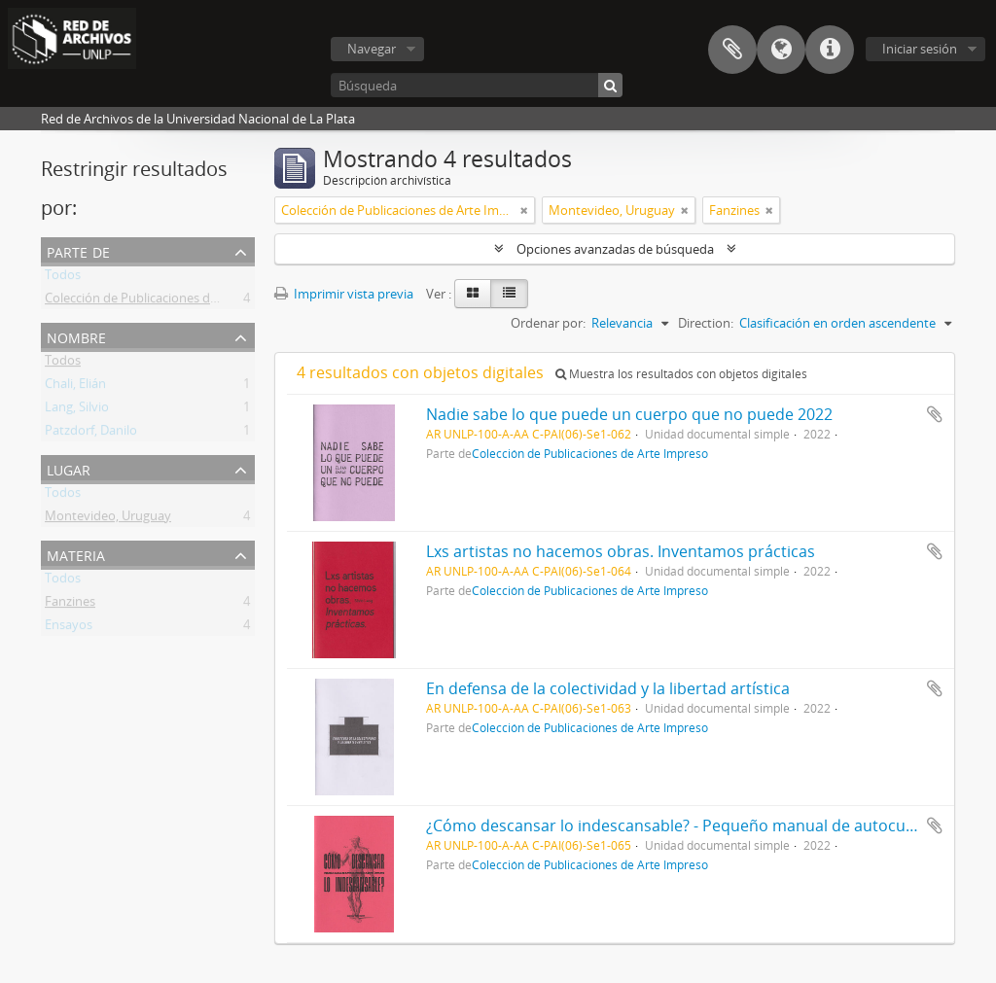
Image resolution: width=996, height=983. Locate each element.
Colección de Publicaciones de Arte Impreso (170, 301)
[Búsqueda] (476, 85)
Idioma (781, 49)
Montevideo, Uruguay (108, 519)
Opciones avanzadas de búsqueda (615, 249)
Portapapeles (732, 49)
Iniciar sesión (919, 48)
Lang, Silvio (77, 410)
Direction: (705, 323)
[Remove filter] (524, 210)
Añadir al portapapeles (934, 414)
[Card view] (472, 293)
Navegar (371, 48)
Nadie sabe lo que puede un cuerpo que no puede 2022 (629, 414)
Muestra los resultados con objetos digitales (681, 374)
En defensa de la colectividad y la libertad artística (608, 688)
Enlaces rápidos (829, 49)
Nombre (76, 336)
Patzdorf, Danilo (91, 433)
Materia (76, 554)
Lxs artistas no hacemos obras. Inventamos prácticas (620, 551)
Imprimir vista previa (343, 293)
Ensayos (68, 628)
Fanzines (70, 605)
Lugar (68, 468)
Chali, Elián (75, 387)
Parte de (78, 250)
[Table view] (509, 293)
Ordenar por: (548, 323)
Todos (63, 278)
